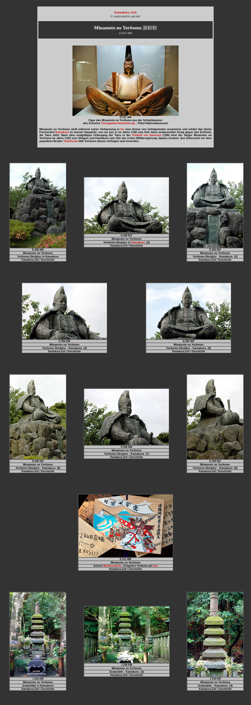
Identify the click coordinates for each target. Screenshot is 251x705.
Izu (122, 129)
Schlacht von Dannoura (146, 135)
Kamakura (62, 132)
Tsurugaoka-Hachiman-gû (118, 123)
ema (155, 565)
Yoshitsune (70, 141)
